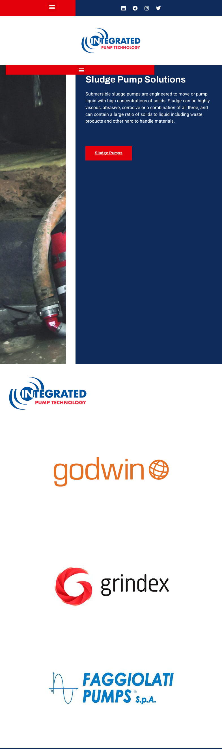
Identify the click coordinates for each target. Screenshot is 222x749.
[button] (52, 7)
